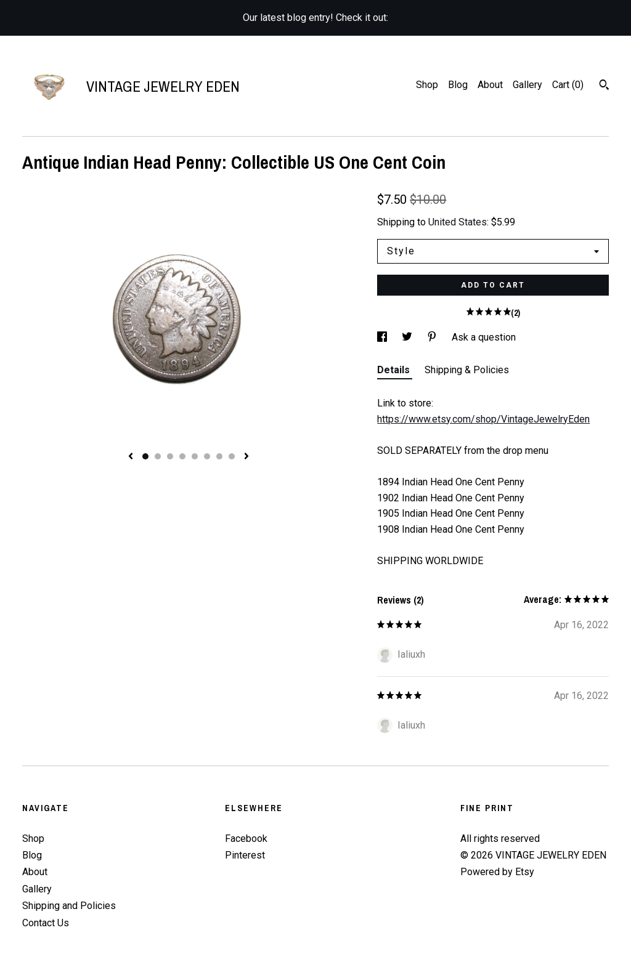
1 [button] (145, 456)
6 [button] (207, 456)
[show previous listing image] (131, 457)
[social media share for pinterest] (433, 337)
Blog (458, 85)
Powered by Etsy (497, 872)
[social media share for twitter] (408, 337)
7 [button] (219, 456)
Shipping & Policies (467, 370)
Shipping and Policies (69, 905)
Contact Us (45, 923)
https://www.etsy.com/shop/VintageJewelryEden (483, 419)
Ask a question (484, 337)
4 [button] (182, 456)
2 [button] (158, 456)
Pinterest (245, 855)
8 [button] (232, 456)
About (490, 85)
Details (394, 370)
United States (457, 222)
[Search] (604, 86)
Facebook (246, 838)
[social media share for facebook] (383, 337)
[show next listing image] (246, 457)
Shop (427, 85)
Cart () (568, 85)
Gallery (527, 85)
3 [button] (170, 456)
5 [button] (195, 456)
